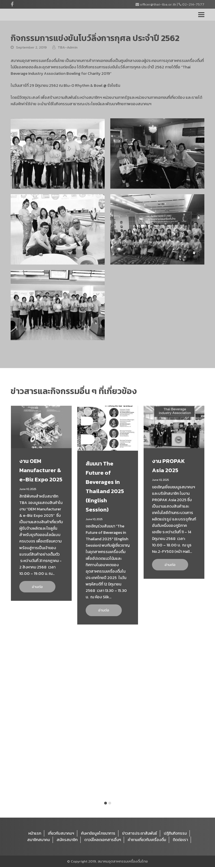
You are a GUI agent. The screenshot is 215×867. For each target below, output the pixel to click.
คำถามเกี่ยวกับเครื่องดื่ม (147, 840)
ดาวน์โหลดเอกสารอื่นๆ (102, 840)
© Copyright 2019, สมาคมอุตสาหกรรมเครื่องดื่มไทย (107, 861)
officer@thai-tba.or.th (158, 4)
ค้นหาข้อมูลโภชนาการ (98, 833)
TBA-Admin (68, 47)
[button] (105, 803)
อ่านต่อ (37, 586)
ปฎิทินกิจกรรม (175, 833)
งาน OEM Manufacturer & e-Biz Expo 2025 (40, 470)
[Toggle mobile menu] (201, 15)
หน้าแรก (34, 833)
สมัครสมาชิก (67, 840)
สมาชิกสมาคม (38, 840)
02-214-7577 (193, 4)
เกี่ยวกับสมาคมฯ (61, 833)
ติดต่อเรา (180, 840)
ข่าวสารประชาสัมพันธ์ (139, 833)
